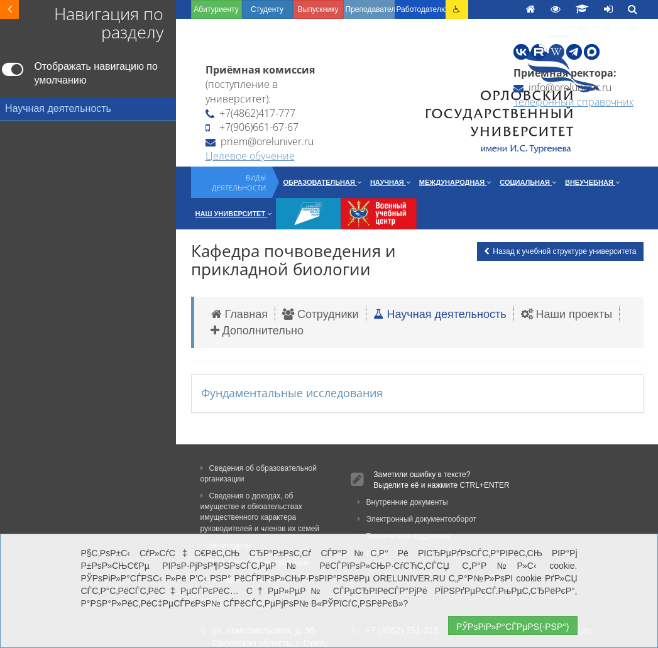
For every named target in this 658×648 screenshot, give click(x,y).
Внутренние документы (403, 502)
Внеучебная (592, 182)
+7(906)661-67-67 (252, 127)
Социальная (528, 182)
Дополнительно (257, 330)
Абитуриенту (216, 9)
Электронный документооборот (417, 519)
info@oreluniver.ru (562, 87)
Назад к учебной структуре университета (560, 251)
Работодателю (421, 9)
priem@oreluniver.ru (260, 141)
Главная (239, 314)
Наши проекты (567, 314)
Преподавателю (370, 9)
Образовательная (322, 182)
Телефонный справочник (573, 102)
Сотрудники (320, 314)
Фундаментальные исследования (292, 392)
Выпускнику (318, 9)
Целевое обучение (250, 156)
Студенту (267, 9)
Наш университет (233, 213)
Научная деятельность (440, 314)
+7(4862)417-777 (250, 113)
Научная (390, 182)
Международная (455, 182)
